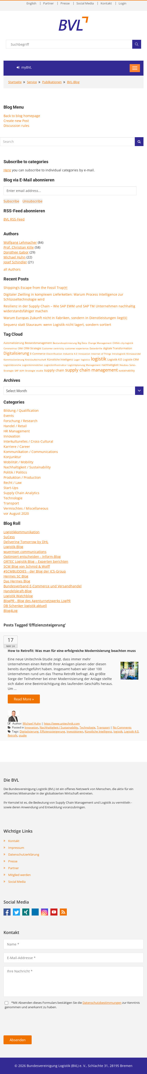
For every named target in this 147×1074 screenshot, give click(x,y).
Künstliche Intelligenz (60, 359)
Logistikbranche (12, 365)
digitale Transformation (117, 348)
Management (93, 365)
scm (21, 370)
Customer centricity (53, 348)
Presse (65, 3)
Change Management (100, 343)
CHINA (116, 343)
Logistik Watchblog (18, 596)
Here (7, 170)
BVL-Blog (73, 82)
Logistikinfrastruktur (55, 365)
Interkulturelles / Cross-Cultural (28, 441)
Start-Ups (11, 488)
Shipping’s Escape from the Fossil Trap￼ (35, 287)
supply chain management (91, 370)
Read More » (24, 699)
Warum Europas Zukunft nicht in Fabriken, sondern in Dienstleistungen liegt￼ (65, 318)
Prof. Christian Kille (19, 247)
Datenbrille (96, 348)
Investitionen (75, 731)
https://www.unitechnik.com (62, 723)
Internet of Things (101, 353)
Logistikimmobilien (32, 365)
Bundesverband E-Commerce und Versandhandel (43, 586)
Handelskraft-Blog (18, 591)
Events (9, 415)
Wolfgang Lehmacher (20, 242)
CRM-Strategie (32, 348)
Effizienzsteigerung (52, 731)
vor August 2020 (16, 513)
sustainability (127, 370)
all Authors (12, 269)
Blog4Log (11, 610)
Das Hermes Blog (17, 581)
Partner (48, 3)
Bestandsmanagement (38, 343)
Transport (11, 503)
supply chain (54, 370)
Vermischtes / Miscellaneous (26, 508)
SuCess (9, 537)
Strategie (30, 370)
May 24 (10, 646)
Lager (77, 359)
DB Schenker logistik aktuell (25, 605)
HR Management (17, 431)
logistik (98, 359)
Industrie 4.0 (70, 353)
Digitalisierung (16, 353)
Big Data (82, 343)
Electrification (54, 353)
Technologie (13, 498)
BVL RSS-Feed (14, 219)
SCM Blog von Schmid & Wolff (27, 566)
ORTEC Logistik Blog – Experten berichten (36, 561)
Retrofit (12, 735)
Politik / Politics (15, 472)
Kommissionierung (14, 359)
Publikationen (52, 82)
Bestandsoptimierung (65, 343)
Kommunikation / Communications (31, 451)
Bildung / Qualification (21, 410)
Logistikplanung (76, 365)
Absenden (18, 1039)
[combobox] (73, 390)
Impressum (16, 848)
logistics (85, 359)
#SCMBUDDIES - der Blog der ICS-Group (35, 571)
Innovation (84, 353)
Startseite (15, 82)
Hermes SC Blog (16, 576)
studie (39, 370)
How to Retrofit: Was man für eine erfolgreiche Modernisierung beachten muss (72, 650)
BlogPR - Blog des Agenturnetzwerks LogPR (37, 601)
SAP (17, 370)
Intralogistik (118, 353)
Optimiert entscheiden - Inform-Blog (32, 556)
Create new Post (16, 120)
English (31, 3)
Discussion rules (16, 125)
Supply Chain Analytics (21, 493)
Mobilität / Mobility (18, 462)
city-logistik (127, 343)
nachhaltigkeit (110, 365)
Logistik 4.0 (114, 359)
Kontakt (106, 3)
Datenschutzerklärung (23, 854)
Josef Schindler (15, 262)
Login (122, 3)
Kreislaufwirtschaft (35, 359)
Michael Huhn (15, 257)
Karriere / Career (17, 446)
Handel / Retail (15, 426)
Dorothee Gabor (16, 252)
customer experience (77, 348)
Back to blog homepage (22, 116)
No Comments (122, 727)
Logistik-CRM (131, 359)
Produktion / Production (22, 477)
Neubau (124, 365)
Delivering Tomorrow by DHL (26, 542)
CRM (20, 348)
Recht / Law (13, 482)
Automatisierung (14, 343)
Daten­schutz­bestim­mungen (102, 1002)
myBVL (24, 67)
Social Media (85, 3)
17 (11, 639)
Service (32, 82)
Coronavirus (10, 348)
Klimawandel (133, 353)
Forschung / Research (21, 421)
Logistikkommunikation (22, 532)
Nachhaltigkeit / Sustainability (27, 467)
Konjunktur (12, 457)
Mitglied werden (19, 875)
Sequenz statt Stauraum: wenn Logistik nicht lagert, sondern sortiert (57, 324)
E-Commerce (37, 353)
